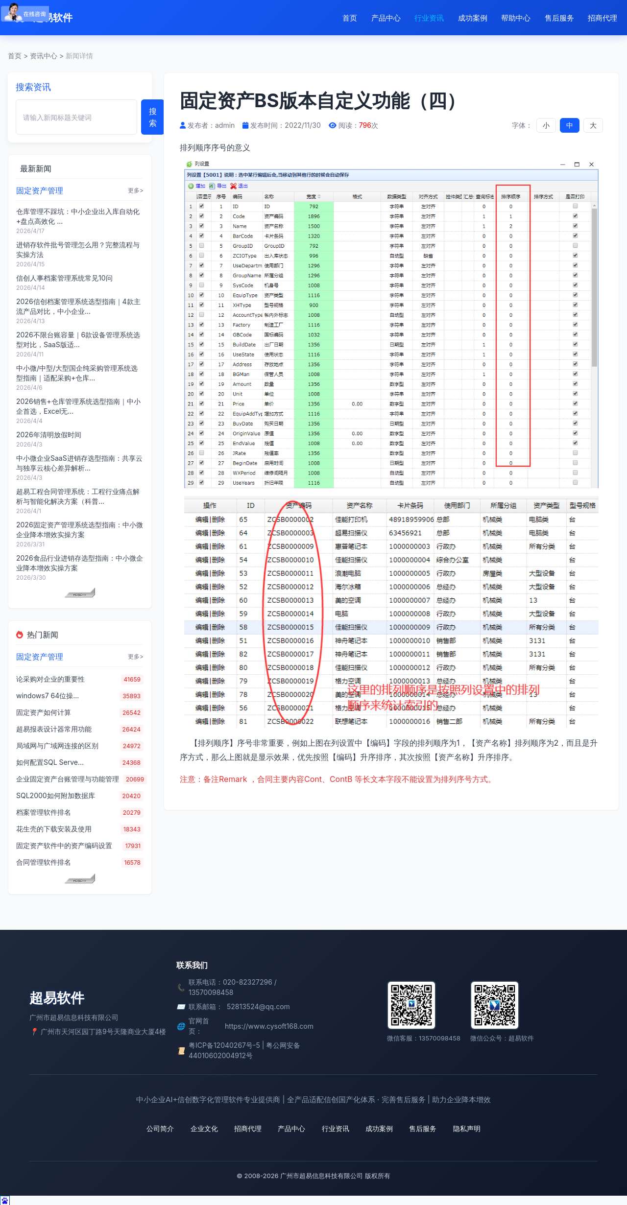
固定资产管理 (39, 190)
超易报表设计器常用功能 (54, 729)
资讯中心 (43, 55)
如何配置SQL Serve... (50, 762)
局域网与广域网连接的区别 (57, 745)
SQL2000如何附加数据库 (55, 795)
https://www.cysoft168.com (269, 1026)
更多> (136, 190)
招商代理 (602, 18)
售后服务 (559, 18)
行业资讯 (429, 18)
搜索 (153, 117)
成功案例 (472, 18)
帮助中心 (516, 18)
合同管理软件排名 (43, 862)
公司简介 (162, 1128)
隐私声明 (464, 1128)
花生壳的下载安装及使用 (54, 829)
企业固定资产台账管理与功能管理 (67, 779)
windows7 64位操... (47, 695)
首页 (349, 18)
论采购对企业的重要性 (50, 679)
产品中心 (386, 18)
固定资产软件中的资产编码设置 (64, 845)
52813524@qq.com (258, 1006)
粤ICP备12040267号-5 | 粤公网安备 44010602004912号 (244, 1050)
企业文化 (205, 1128)
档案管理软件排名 (43, 812)
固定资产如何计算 (43, 712)
